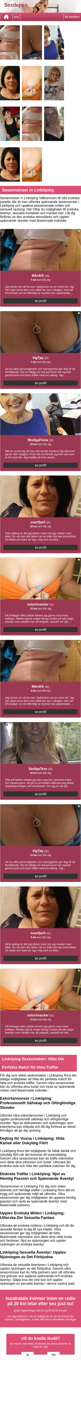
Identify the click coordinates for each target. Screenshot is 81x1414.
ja (28, 1354)
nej (53, 1354)
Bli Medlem (72, 17)
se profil (40, 301)
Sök (16, 17)
